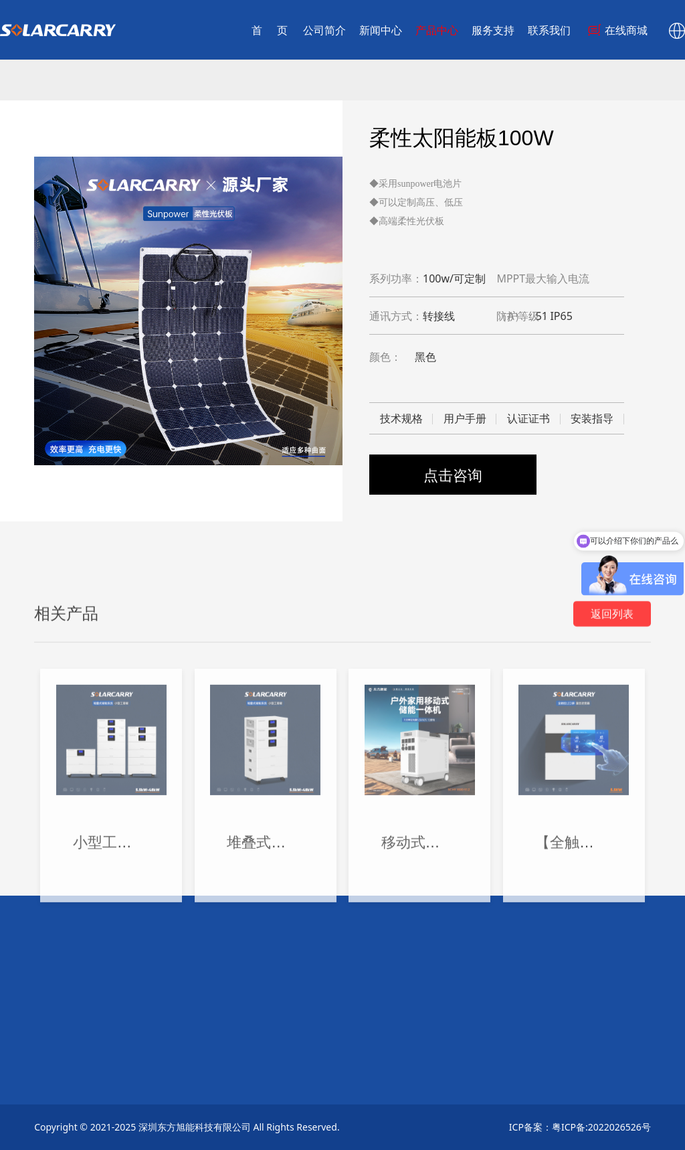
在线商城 (592, 30)
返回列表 (612, 830)
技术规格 (401, 418)
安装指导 (592, 418)
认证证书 (528, 418)
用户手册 (465, 418)
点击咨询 (452, 475)
